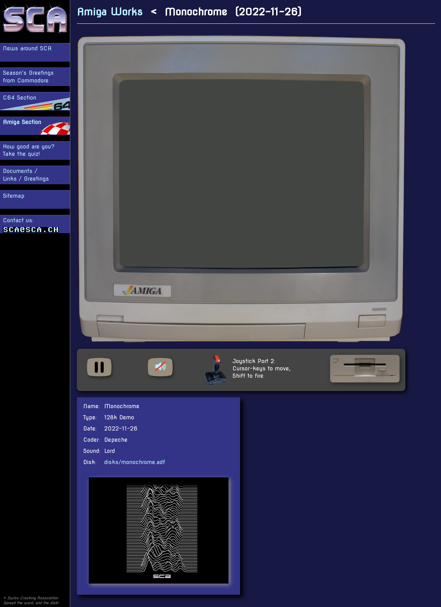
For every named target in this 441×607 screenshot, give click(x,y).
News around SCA (27, 48)
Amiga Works (110, 12)
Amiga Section (22, 122)
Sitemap (13, 196)
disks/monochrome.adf (134, 462)
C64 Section (19, 97)
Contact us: (31, 225)
